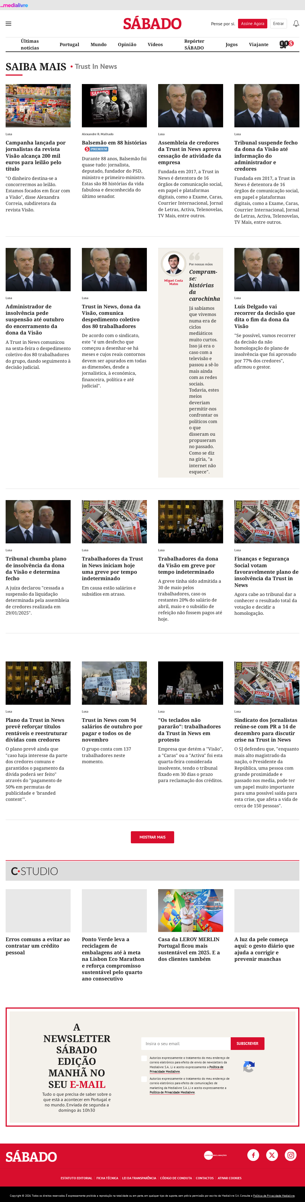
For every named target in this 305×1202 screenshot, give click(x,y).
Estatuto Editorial (76, 1178)
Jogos (232, 44)
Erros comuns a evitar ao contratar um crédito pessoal (38, 946)
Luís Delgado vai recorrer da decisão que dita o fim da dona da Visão (264, 316)
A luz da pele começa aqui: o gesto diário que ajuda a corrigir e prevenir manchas (264, 949)
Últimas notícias (30, 44)
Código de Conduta (176, 1178)
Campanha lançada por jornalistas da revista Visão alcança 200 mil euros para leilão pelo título (36, 155)
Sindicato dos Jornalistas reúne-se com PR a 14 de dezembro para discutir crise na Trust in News (265, 730)
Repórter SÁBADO (194, 44)
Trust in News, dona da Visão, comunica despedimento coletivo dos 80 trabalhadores (111, 316)
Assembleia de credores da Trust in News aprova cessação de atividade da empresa (189, 152)
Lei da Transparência (139, 1178)
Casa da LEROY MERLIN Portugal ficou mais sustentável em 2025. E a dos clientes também (189, 949)
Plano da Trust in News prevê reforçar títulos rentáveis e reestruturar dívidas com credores (36, 730)
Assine (252, 23)
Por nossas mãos (201, 264)
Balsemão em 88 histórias (114, 142)
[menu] (8, 23)
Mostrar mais (152, 837)
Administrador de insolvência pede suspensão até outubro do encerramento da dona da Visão (35, 319)
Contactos (205, 1178)
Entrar (278, 23)
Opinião (127, 44)
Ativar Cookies (229, 1178)
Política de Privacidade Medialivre (172, 1092)
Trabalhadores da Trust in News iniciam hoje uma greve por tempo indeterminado (112, 568)
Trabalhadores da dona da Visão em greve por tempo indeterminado (188, 565)
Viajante (258, 44)
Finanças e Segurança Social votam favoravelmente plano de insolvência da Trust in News (266, 571)
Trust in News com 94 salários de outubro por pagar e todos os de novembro (112, 730)
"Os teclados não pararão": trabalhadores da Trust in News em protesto (189, 730)
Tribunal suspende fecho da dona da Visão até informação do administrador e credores (266, 155)
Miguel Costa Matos (173, 282)
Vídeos (155, 44)
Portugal (69, 44)
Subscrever (247, 1043)
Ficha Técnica (107, 1178)
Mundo (99, 44)
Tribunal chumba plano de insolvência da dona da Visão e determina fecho (36, 568)
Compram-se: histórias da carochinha (204, 285)
